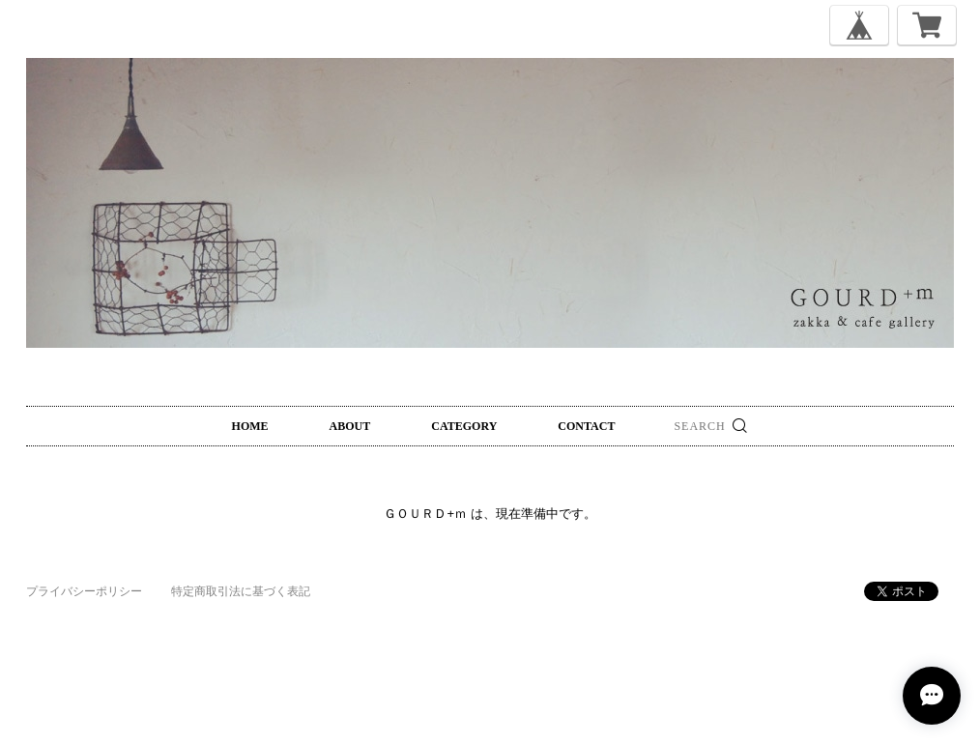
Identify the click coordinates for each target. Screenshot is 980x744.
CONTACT (586, 426)
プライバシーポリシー (84, 591)
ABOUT (350, 426)
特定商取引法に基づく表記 (240, 591)
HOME (250, 426)
